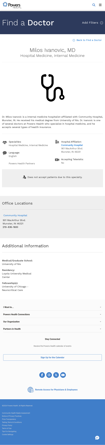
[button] (94, 5)
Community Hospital (15, 215)
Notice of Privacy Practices (11, 416)
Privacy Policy (7, 425)
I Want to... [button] (8, 307)
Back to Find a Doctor (89, 40)
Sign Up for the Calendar (52, 357)
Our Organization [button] (11, 321)
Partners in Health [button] (12, 329)
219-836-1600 (10, 227)
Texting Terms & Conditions (12, 422)
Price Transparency (9, 419)
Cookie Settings (7, 434)
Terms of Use (6, 428)
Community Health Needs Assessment (16, 413)
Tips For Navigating (9, 431)
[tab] (52, 307)
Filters (90, 22)
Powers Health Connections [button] (16, 314)
